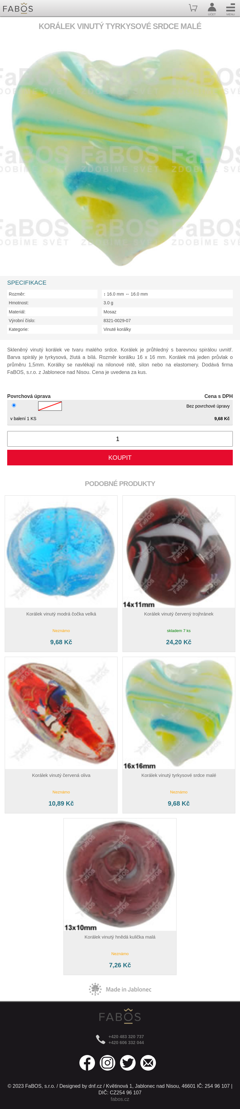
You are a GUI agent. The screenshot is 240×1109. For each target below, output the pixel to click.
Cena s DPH (218, 396)
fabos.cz (120, 1099)
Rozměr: (17, 294)
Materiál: (17, 311)
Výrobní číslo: (22, 320)
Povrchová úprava (29, 396)
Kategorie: (19, 329)
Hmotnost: (19, 302)
